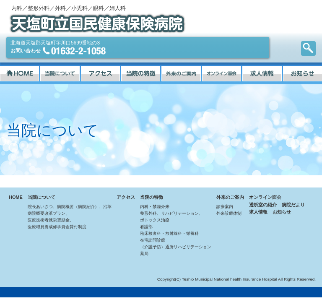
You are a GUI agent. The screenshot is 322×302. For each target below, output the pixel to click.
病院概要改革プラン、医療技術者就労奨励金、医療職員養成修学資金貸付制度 (57, 220)
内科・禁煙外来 (154, 206)
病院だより (293, 204)
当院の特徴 (151, 197)
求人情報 (258, 211)
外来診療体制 (229, 213)
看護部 (146, 226)
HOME (16, 197)
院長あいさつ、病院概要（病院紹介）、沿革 (70, 206)
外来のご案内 (230, 197)
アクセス (126, 197)
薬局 (144, 253)
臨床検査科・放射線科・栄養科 (169, 233)
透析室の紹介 (263, 204)
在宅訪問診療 (152, 240)
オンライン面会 (265, 197)
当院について (41, 197)
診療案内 (224, 206)
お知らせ (282, 211)
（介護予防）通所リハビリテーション (175, 247)
